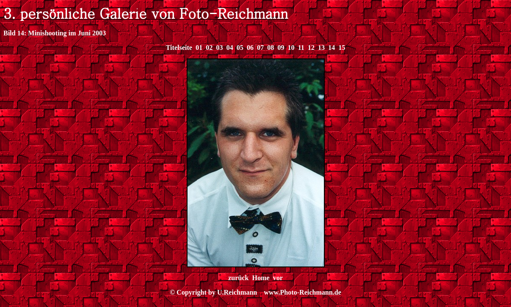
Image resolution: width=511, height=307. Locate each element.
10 (291, 47)
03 (219, 47)
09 (280, 47)
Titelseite (179, 47)
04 (229, 47)
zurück (238, 277)
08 (270, 47)
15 (341, 47)
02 (209, 47)
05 (240, 47)
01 (199, 47)
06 (250, 47)
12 (311, 47)
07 (260, 47)
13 (321, 47)
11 (301, 47)
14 (331, 47)
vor (278, 277)
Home (261, 277)
